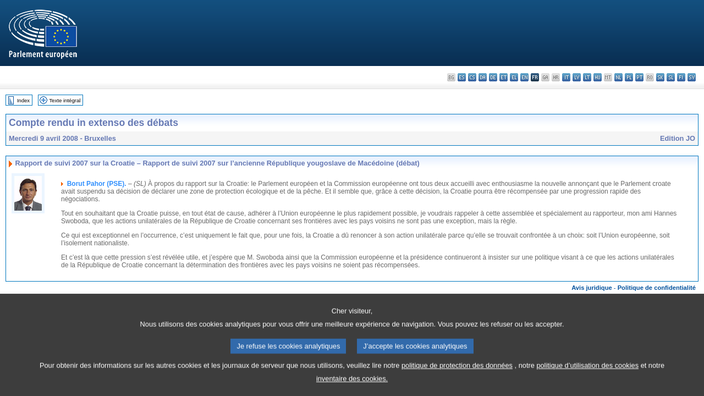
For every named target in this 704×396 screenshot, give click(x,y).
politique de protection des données (457, 371)
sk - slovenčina (660, 77)
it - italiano (566, 77)
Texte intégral (64, 100)
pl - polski (629, 77)
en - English (524, 77)
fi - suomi (681, 77)
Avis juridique (591, 287)
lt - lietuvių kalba (587, 77)
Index (23, 100)
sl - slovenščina (671, 77)
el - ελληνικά (514, 77)
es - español (462, 77)
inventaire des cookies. (352, 384)
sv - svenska (692, 77)
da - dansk (483, 77)
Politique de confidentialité (657, 287)
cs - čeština (472, 77)
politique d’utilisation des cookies (587, 371)
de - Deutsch (493, 77)
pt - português (639, 77)
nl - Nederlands (618, 77)
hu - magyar (597, 77)
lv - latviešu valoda (577, 77)
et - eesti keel (503, 77)
